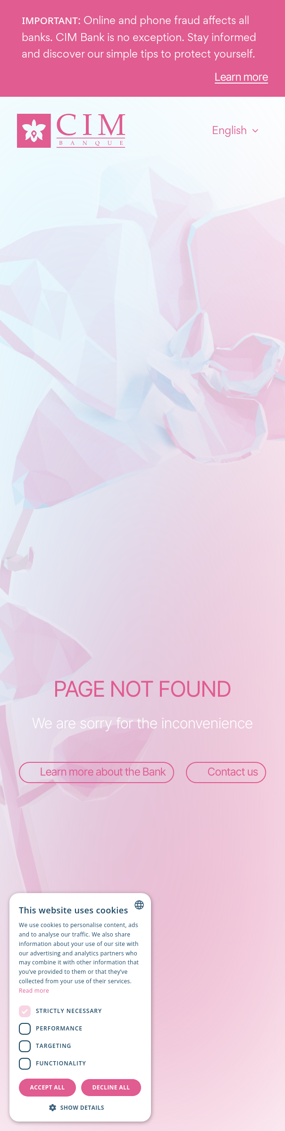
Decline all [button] (111, 1087)
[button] (80, 1107)
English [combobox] (229, 130)
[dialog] (80, 1007)
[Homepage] (71, 131)
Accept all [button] (47, 1087)
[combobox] (139, 905)
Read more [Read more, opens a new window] (34, 991)
